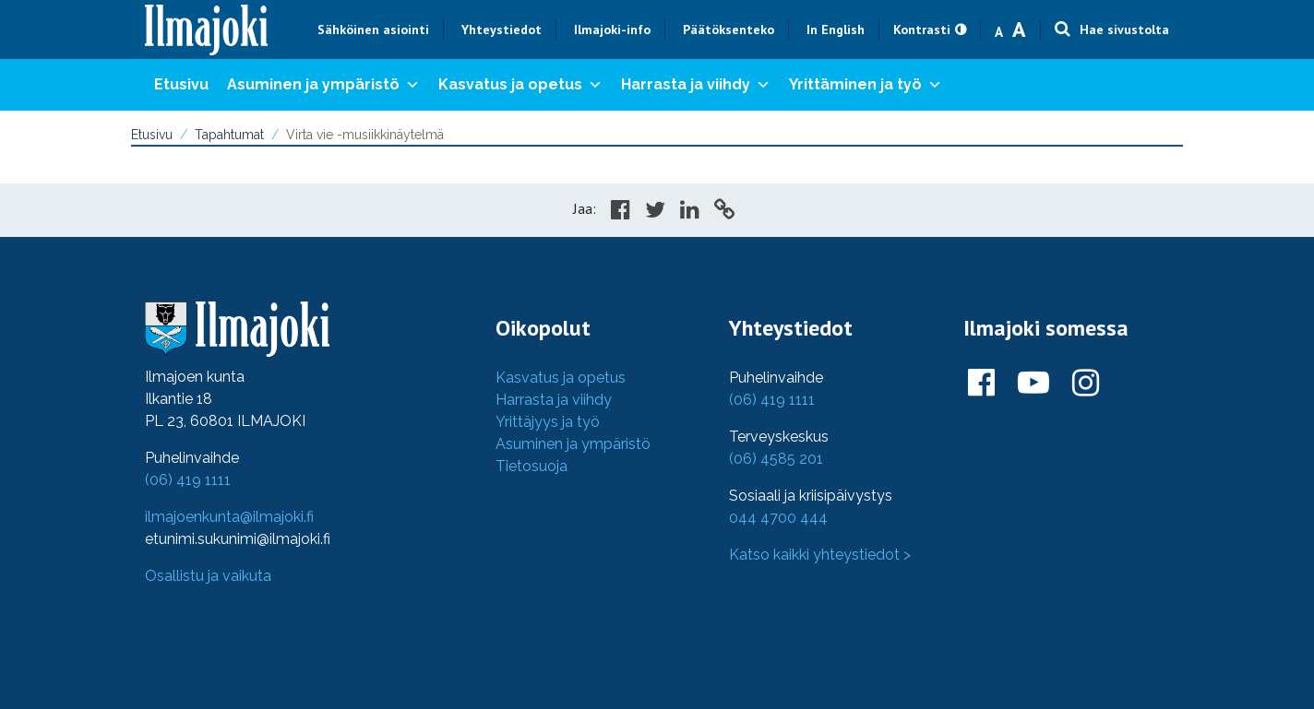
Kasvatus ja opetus (520, 85)
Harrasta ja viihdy (695, 85)
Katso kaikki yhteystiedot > (820, 554)
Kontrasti (921, 29)
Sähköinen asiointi (373, 29)
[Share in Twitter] (655, 212)
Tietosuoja (531, 466)
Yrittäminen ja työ (865, 85)
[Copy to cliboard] (724, 212)
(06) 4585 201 (776, 458)
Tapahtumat (229, 134)
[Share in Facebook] (620, 212)
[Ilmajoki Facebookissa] (981, 383)
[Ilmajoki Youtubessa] (1033, 383)
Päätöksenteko (728, 29)
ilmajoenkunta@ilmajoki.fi (229, 517)
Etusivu (181, 84)
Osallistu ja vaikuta (208, 576)
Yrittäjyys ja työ (548, 422)
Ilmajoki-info (612, 29)
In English (835, 29)
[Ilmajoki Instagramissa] (1086, 383)
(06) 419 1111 (188, 480)
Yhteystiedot (501, 29)
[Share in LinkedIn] (689, 212)
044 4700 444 (778, 517)
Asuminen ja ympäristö (323, 85)
